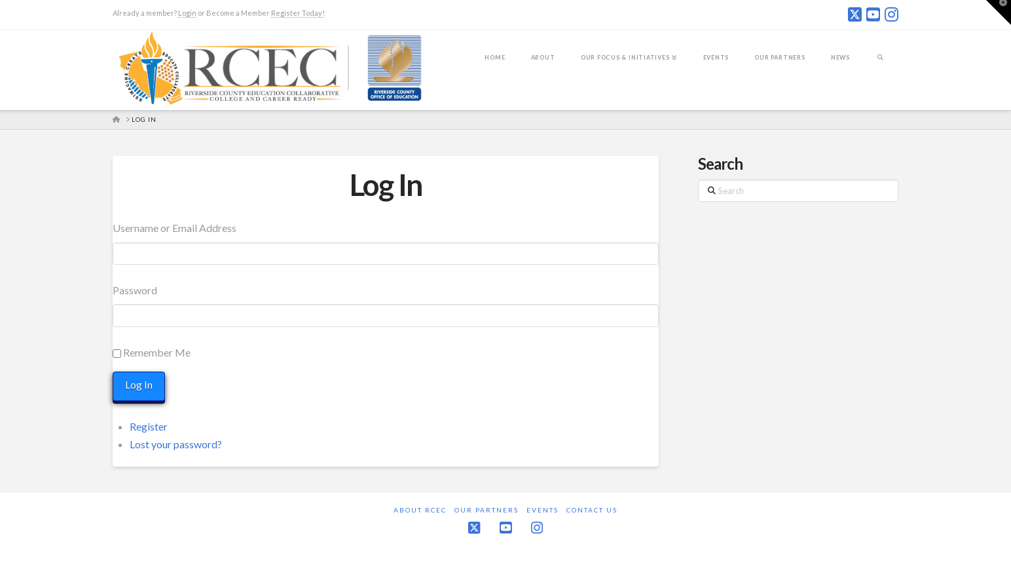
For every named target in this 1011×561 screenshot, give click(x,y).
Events (542, 510)
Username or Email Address (174, 228)
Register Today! (298, 13)
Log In (386, 184)
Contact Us (591, 510)
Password (135, 290)
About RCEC (420, 510)
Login (187, 13)
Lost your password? (176, 444)
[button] (998, 12)
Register (149, 426)
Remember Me (157, 352)
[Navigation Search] (880, 66)
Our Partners (486, 510)
